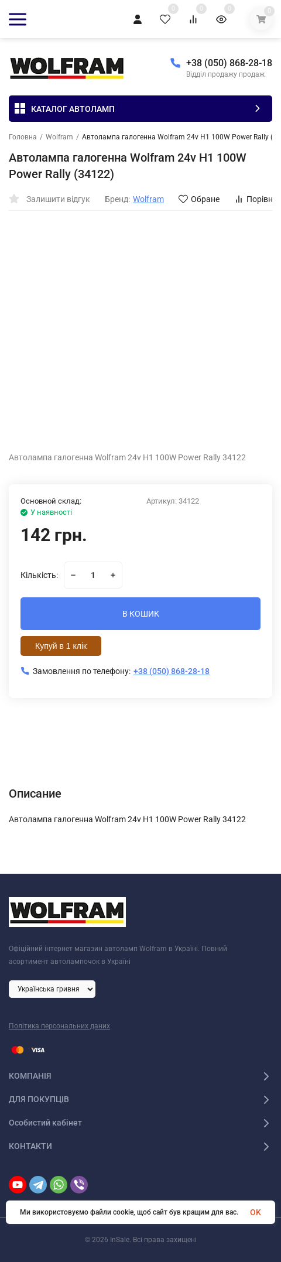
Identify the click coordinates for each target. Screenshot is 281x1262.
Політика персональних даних (59, 1026)
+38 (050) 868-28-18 (229, 63)
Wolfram (59, 137)
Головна (23, 137)
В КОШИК (140, 613)
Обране (199, 199)
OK (255, 1212)
